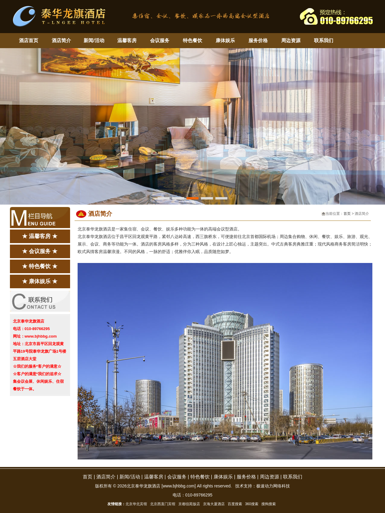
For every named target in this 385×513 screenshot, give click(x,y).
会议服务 (159, 40)
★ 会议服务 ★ (39, 251)
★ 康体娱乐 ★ (39, 281)
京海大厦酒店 (214, 504)
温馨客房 (127, 40)
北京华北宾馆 (136, 504)
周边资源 (290, 40)
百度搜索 (235, 504)
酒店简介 (61, 40)
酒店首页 (28, 40)
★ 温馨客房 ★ (39, 236)
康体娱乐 (225, 40)
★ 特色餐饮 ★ (39, 266)
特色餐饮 (192, 40)
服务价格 (258, 40)
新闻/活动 (94, 40)
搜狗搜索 (268, 504)
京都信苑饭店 (189, 504)
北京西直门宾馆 (162, 504)
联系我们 (323, 40)
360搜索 (251, 504)
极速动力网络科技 (273, 486)
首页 (347, 214)
